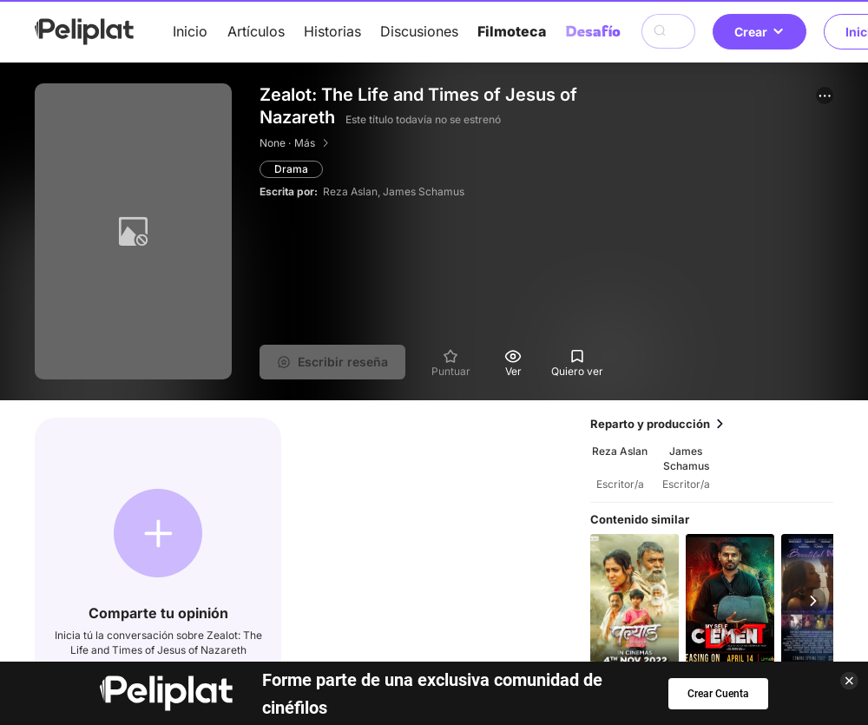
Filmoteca (511, 31)
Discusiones (419, 31)
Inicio (190, 31)
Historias (332, 31)
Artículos (256, 31)
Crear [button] (759, 31)
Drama (291, 168)
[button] (824, 95)
